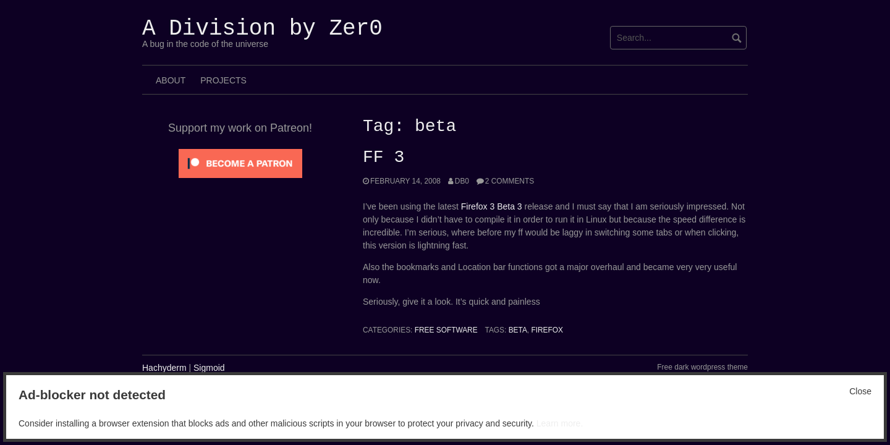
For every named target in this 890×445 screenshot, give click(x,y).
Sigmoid (209, 368)
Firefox (547, 330)
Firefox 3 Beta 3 (491, 206)
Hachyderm (164, 368)
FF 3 (383, 157)
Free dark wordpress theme (702, 367)
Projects (223, 80)
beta (518, 330)
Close (860, 391)
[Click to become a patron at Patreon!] (240, 162)
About (170, 80)
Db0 (462, 181)
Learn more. (559, 423)
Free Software (446, 330)
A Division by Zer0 (262, 29)
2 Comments (509, 181)
